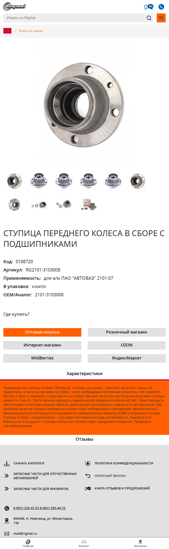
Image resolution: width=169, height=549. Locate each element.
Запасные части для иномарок (41, 489)
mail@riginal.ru (25, 533)
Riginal (14, 6)
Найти (149, 17)
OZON (126, 345)
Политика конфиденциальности (124, 463)
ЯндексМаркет (126, 358)
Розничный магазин (126, 332)
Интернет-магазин (42, 345)
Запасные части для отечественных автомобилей (45, 476)
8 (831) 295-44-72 (52, 508)
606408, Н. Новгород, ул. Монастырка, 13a (43, 521)
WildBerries (42, 358)
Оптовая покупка (42, 332)
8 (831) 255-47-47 (26, 508)
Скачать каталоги (28, 463)
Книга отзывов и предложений (122, 488)
